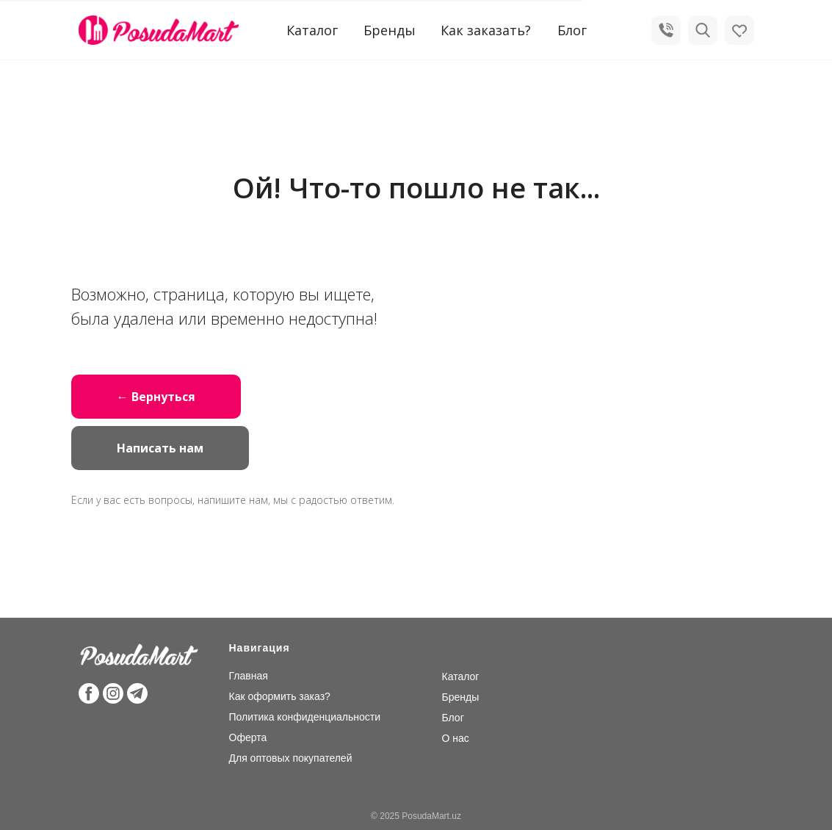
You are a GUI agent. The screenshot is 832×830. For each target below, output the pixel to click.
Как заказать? (486, 30)
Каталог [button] (312, 30)
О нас (455, 738)
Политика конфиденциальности (305, 717)
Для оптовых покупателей (290, 758)
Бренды (389, 30)
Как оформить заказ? (279, 696)
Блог (572, 30)
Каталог (461, 676)
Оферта (248, 737)
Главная (248, 676)
